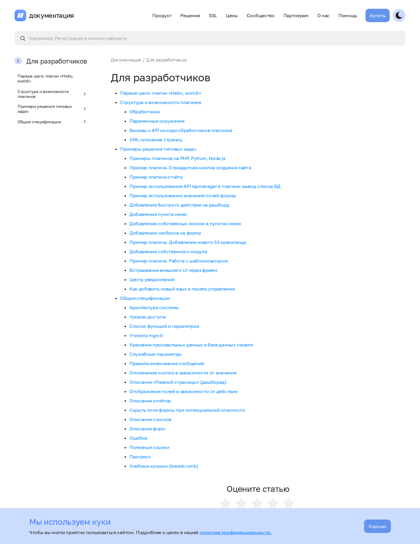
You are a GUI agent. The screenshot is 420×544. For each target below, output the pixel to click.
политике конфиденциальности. (236, 532)
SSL (213, 15)
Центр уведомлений (152, 279)
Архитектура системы (154, 307)
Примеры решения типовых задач (53, 109)
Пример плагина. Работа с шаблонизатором (179, 261)
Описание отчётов (150, 401)
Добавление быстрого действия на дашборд (179, 205)
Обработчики (145, 112)
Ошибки (139, 438)
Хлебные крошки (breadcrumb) (164, 466)
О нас (323, 15)
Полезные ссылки (149, 447)
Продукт (162, 15)
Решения (190, 15)
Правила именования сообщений (167, 363)
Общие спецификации (53, 121)
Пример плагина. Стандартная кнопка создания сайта (190, 167)
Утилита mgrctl (146, 335)
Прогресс (140, 457)
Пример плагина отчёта (156, 177)
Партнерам (296, 15)
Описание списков (151, 419)
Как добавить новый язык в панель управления (182, 289)
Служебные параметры (156, 354)
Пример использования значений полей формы (183, 195)
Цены (232, 15)
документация (51, 15)
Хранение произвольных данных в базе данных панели (191, 345)
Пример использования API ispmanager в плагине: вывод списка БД (205, 186)
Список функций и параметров (164, 326)
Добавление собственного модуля (168, 251)
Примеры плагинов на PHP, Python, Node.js (177, 158)
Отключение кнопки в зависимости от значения (183, 373)
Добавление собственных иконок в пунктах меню (185, 223)
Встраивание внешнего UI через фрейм (173, 270)
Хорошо (377, 526)
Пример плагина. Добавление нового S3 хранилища (188, 242)
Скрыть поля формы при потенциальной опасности (187, 410)
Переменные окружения (157, 121)
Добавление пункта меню (158, 214)
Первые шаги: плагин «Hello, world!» (45, 78)
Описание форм (147, 429)
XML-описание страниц (156, 139)
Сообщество (261, 15)
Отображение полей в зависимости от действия (183, 391)
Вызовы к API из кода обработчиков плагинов (181, 130)
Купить (377, 15)
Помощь (347, 15)
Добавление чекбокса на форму (165, 233)
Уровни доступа (148, 317)
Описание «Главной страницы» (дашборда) (178, 382)
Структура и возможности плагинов (53, 94)
